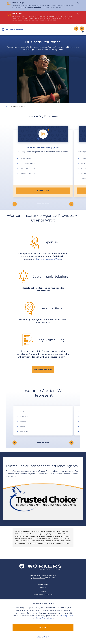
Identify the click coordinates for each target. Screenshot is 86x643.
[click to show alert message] (78, 3)
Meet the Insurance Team (48, 259)
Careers (43, 591)
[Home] (14, 29)
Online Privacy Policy (44, 618)
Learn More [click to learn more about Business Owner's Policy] (43, 191)
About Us (43, 588)
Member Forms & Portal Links (43, 594)
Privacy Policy (67, 616)
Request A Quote (39, 578)
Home (8, 106)
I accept (43, 627)
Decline (43, 636)
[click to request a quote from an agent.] (43, 369)
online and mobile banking (30, 7)
